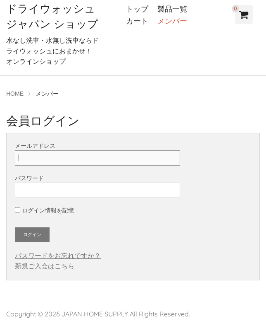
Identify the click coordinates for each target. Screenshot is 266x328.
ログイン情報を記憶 (44, 210)
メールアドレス (97, 154)
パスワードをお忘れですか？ (58, 255)
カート (137, 21)
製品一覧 (172, 9)
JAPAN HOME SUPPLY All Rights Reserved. (126, 314)
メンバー (172, 21)
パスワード (97, 186)
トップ (137, 9)
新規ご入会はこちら (44, 266)
